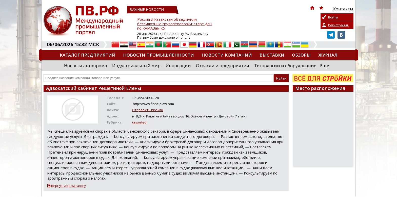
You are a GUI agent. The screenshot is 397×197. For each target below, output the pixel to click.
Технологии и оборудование (285, 65)
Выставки (272, 55)
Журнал (328, 55)
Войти (333, 17)
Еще (324, 65)
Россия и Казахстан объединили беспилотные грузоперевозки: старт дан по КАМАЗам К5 (174, 24)
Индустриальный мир (136, 65)
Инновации (178, 65)
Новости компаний (227, 55)
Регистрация (338, 25)
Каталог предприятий (87, 55)
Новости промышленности (158, 55)
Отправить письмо (147, 110)
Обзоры (301, 55)
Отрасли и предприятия (222, 65)
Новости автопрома (85, 65)
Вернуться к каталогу (68, 185)
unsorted (139, 122)
